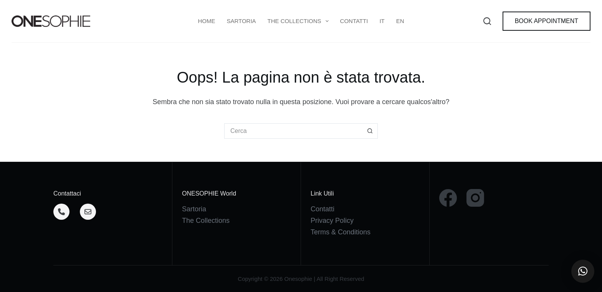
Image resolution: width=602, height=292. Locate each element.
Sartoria (241, 21)
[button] (582, 271)
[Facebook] (448, 198)
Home (206, 21)
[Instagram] (475, 198)
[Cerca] (487, 21)
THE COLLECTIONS (300, 21)
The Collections (206, 220)
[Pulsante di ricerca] (370, 131)
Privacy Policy (332, 220)
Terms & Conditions (340, 232)
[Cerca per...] (293, 131)
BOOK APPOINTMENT (546, 21)
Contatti (354, 21)
